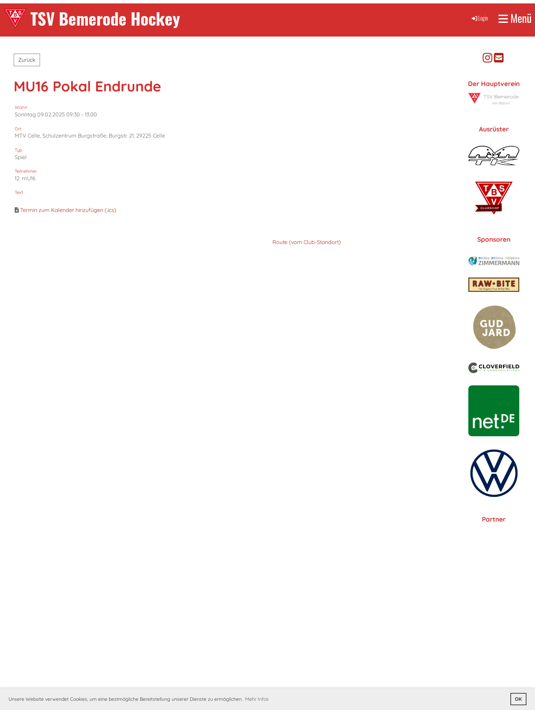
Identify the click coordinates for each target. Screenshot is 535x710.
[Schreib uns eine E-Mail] (499, 58)
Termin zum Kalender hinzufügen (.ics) (68, 210)
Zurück (27, 59)
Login (479, 18)
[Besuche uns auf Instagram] (487, 58)
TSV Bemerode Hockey (105, 18)
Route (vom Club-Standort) (306, 242)
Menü (515, 18)
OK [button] (518, 699)
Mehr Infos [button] (257, 699)
